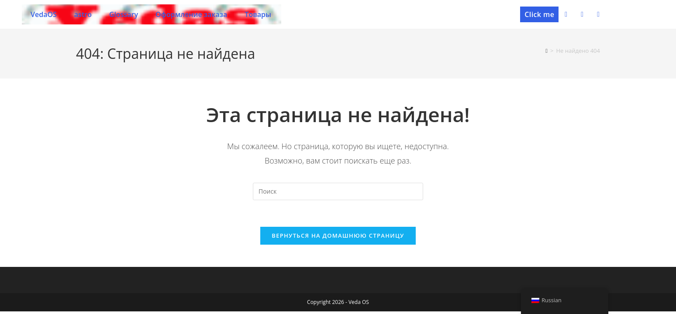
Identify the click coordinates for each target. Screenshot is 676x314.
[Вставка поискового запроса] (338, 191)
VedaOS (44, 14)
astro (83, 14)
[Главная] (546, 51)
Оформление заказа (191, 14)
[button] (539, 14)
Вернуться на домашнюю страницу (338, 235)
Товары (258, 14)
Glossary (123, 14)
